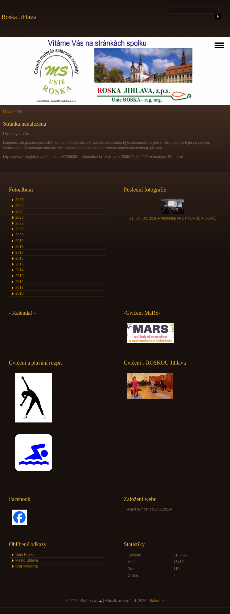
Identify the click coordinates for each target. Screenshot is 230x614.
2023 (19, 217)
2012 (19, 282)
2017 (19, 252)
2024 (19, 211)
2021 (19, 229)
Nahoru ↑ (157, 601)
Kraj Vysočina (26, 566)
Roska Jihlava (19, 17)
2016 (19, 258)
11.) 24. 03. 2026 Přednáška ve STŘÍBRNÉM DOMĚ (172, 218)
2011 (19, 287)
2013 (19, 276)
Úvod (7, 111)
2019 (19, 241)
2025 (19, 206)
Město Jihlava (26, 560)
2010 (19, 293)
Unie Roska (25, 554)
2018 (19, 246)
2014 (19, 270)
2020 (19, 235)
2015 (19, 264)
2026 (19, 200)
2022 (19, 223)
